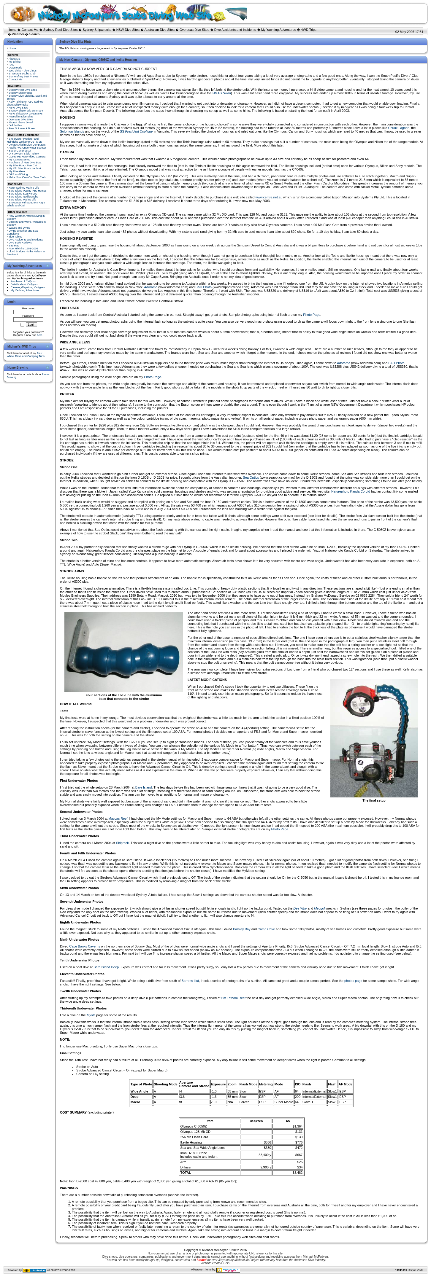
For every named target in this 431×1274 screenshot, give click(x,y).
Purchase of (23, 281)
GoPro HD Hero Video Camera (27, 156)
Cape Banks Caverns (84, 946)
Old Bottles (15, 125)
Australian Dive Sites (159, 29)
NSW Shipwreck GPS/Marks (26, 113)
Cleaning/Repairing (28, 287)
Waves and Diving (19, 227)
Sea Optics (251, 477)
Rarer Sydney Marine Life (24, 187)
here (39, 335)
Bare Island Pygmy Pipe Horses (28, 190)
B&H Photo (204, 287)
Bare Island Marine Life (23, 199)
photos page (353, 980)
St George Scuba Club (22, 73)
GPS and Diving (18, 174)
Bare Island (143, 787)
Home (12, 29)
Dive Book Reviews (20, 242)
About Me (14, 58)
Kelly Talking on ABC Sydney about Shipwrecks (25, 103)
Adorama (151, 287)
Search (34, 34)
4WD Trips (308, 29)
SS (136, 131)
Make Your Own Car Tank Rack (27, 177)
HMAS (222, 93)
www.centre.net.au (269, 197)
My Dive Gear (17, 171)
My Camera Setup (20, 159)
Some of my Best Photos (23, 76)
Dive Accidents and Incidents (235, 29)
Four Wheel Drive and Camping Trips (26, 355)
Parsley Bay (242, 929)
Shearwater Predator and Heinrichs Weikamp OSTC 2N (24, 140)
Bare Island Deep (106, 967)
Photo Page (311, 314)
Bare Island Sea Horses (23, 193)
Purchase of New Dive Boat (25, 162)
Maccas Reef (117, 818)
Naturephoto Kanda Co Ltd (350, 491)
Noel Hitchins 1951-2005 (23, 248)
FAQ (11, 64)
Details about (24, 284)
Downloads (15, 67)
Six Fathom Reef (233, 998)
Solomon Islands (72, 131)
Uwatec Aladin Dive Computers (27, 144)
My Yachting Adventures (278, 29)
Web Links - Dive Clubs (23, 70)
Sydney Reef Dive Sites (60, 29)
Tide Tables (15, 236)
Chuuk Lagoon (398, 128)
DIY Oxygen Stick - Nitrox (24, 153)
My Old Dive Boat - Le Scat (25, 168)
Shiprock (122, 843)
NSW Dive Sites (128, 29)
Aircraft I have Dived (21, 122)
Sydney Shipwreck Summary (26, 110)
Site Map (14, 245)
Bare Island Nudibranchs (23, 196)
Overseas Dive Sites (194, 29)
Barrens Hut (190, 980)
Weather (18, 34)
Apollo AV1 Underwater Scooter (27, 147)
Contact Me (29, 29)
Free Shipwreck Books (22, 128)
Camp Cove (266, 929)
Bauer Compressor (20, 150)
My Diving (15, 61)
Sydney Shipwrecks (97, 29)
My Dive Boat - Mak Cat (23, 165)
